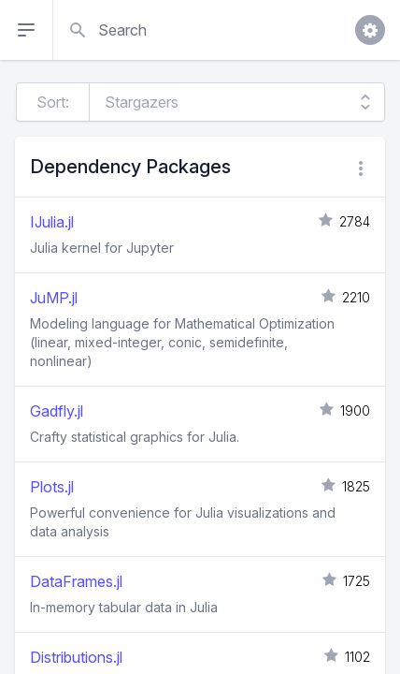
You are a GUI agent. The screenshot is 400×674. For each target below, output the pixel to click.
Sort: (52, 102)
